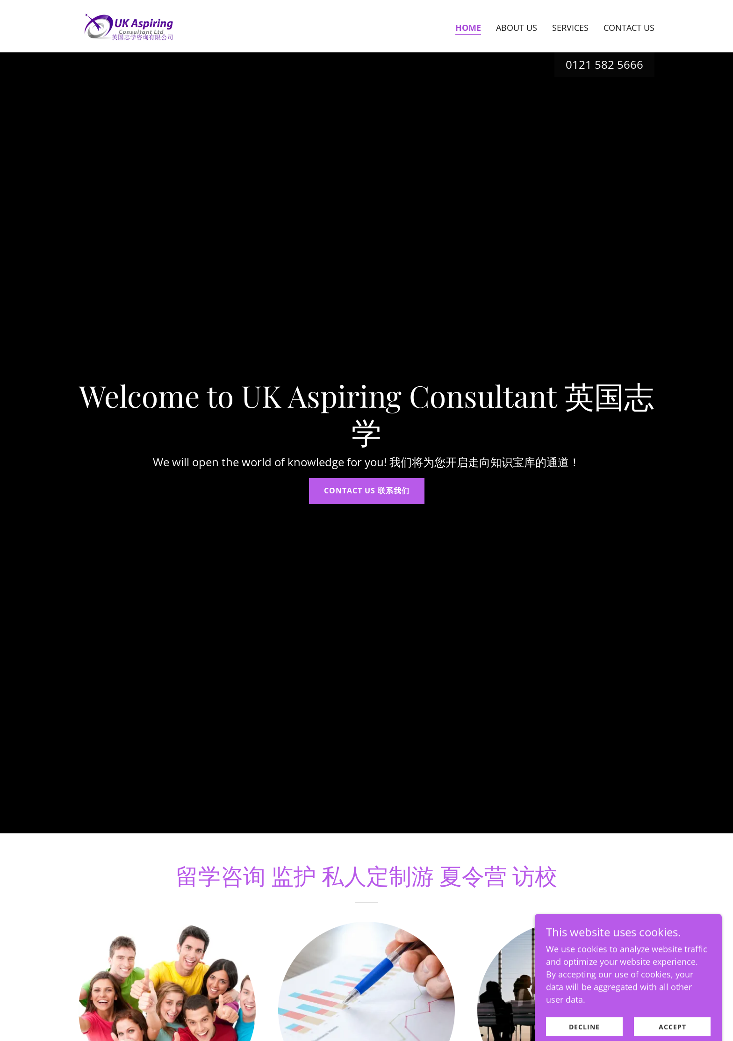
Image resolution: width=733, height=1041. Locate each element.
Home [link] (468, 27)
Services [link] (570, 27)
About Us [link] (516, 27)
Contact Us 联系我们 (367, 490)
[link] (129, 25)
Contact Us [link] (629, 27)
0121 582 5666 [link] (604, 64)
